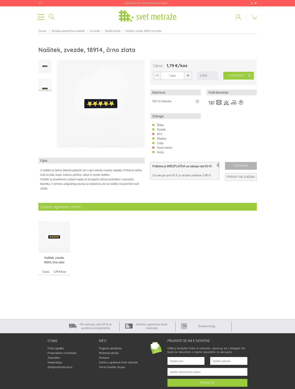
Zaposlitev (54, 358)
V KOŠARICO (239, 75)
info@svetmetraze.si (60, 367)
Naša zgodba (56, 348)
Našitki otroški (113, 31)
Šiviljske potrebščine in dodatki (68, 31)
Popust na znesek (241, 177)
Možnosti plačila (109, 353)
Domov (43, 31)
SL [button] (253, 3)
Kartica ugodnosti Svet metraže (118, 362)
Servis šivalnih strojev (112, 367)
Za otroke (95, 31)
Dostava (104, 358)
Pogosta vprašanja (110, 348)
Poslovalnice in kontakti (62, 353)
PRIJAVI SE (207, 383)
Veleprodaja (55, 362)
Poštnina (240, 166)
